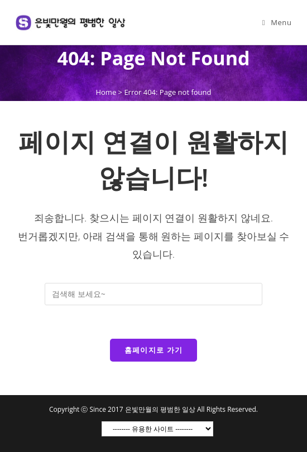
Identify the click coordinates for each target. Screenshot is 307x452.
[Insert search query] (153, 294)
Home (105, 92)
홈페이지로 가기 (153, 350)
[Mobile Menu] (277, 22)
